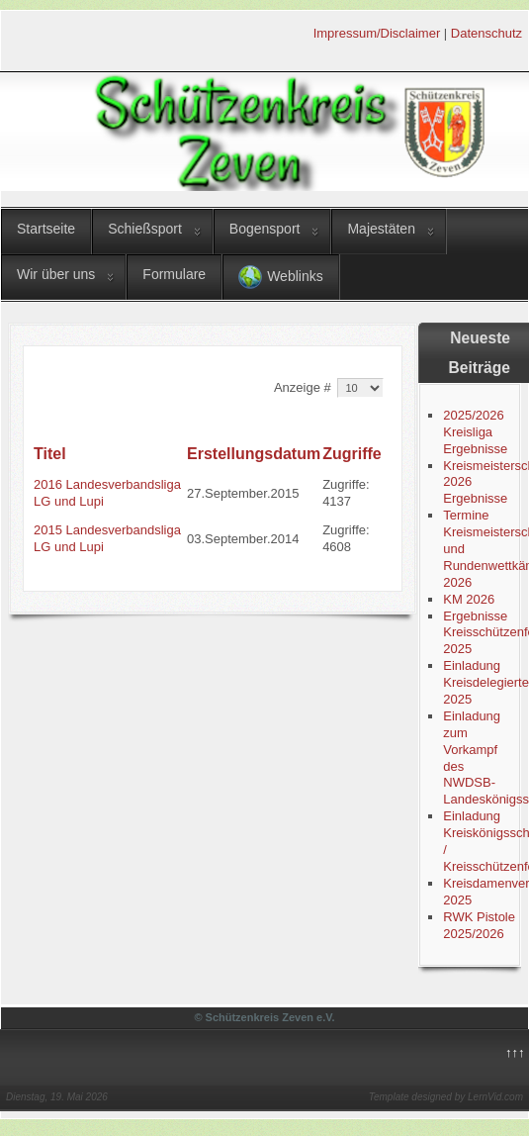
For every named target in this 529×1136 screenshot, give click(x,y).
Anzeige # (304, 387)
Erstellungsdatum (253, 453)
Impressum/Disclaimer (377, 33)
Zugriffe (352, 453)
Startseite (46, 229)
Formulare (174, 274)
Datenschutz (486, 33)
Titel (50, 453)
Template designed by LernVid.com (446, 1096)
